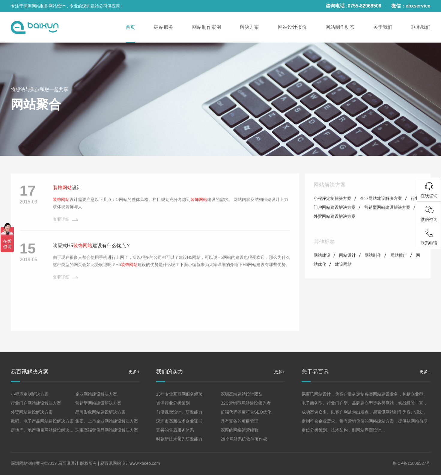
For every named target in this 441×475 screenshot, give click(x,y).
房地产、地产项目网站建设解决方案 (44, 430)
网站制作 (373, 266)
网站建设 (322, 266)
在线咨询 (429, 195)
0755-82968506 (364, 5)
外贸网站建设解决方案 (335, 227)
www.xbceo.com (145, 463)
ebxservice (418, 5)
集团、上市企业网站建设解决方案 (106, 421)
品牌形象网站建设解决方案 (100, 412)
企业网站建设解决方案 (381, 209)
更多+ (134, 371)
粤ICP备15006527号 (411, 463)
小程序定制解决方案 (332, 209)
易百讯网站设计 (115, 463)
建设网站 (343, 275)
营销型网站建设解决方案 (387, 218)
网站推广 (398, 266)
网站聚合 (36, 104)
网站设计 (347, 266)
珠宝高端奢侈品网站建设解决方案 (106, 430)
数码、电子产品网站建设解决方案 (42, 421)
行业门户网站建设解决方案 (36, 403)
